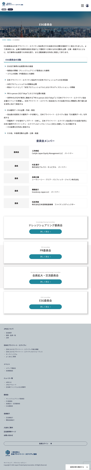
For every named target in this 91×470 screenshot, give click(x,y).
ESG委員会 (9, 406)
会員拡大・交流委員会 (13, 403)
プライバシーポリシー (19, 463)
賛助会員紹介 (10, 420)
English (10, 9)
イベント (7, 364)
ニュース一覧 (8, 378)
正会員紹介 (9, 417)
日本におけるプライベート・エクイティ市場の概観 (22, 349)
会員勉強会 (9, 371)
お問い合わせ (8, 435)
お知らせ (9, 382)
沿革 (7, 338)
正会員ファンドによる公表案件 (16, 387)
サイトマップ (8, 463)
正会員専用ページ (10, 431)
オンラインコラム (11, 354)
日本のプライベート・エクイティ (15, 345)
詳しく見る (45, 231)
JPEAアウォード (11, 385)
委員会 (6, 395)
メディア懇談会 (11, 368)
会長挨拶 (9, 333)
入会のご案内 (8, 427)
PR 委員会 (9, 401)
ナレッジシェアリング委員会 (15, 399)
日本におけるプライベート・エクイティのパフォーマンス (24, 352)
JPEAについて (9, 329)
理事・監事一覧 (11, 335)
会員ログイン (43, 443)
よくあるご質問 (11, 357)
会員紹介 (7, 413)
